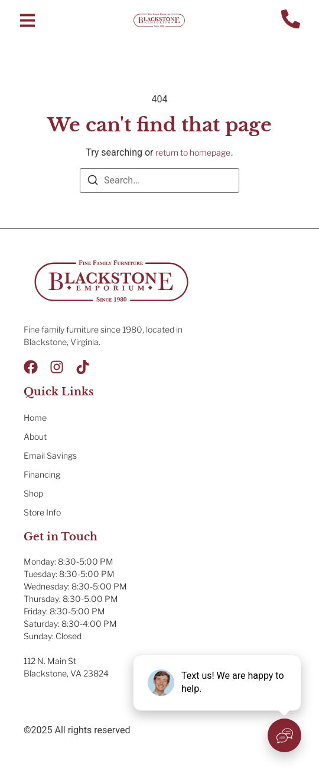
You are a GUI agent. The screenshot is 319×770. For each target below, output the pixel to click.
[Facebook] (31, 367)
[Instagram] (57, 367)
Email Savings (50, 455)
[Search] (92, 182)
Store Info (42, 512)
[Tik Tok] (83, 367)
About (35, 436)
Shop (33, 493)
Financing (42, 474)
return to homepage (192, 152)
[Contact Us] (290, 20)
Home (35, 418)
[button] (27, 20)
